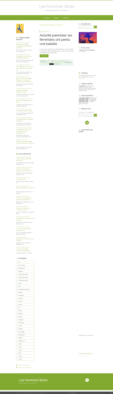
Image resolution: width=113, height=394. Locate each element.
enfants (66, 61)
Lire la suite (44, 55)
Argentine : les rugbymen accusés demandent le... (23, 131)
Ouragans (20, 320)
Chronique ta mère (23, 280)
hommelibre (20, 100)
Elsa (19, 286)
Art (19, 262)
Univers (20, 356)
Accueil (46, 18)
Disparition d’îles (21, 92)
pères (59, 61)
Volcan (20, 359)
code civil (60, 62)
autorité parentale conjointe (47, 62)
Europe (20, 292)
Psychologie (21, 332)
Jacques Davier (20, 90)
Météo (20, 316)
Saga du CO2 (21, 341)
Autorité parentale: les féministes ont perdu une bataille (56, 39)
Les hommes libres (56, 6)
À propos (65, 18)
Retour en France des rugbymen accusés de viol (24, 68)
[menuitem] (46, 17)
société (20, 350)
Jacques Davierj (21, 44)
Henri (18, 56)
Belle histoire (21, 268)
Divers (20, 283)
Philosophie (21, 322)
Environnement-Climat (24, 289)
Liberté (20, 310)
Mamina (20, 313)
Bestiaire (20, 271)
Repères (20, 338)
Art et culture (21, 265)
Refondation (21, 335)
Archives (56, 18)
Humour (20, 304)
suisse (56, 62)
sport (19, 353)
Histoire (20, 301)
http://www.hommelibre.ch (86, 353)
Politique (20, 329)
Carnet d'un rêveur (23, 277)
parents (56, 61)
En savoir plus (73, 392)
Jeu (19, 307)
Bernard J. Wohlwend (22, 78)
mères (62, 61)
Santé (19, 344)
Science (20, 347)
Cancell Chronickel (23, 274)
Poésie (20, 326)
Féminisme (21, 295)
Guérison (20, 298)
